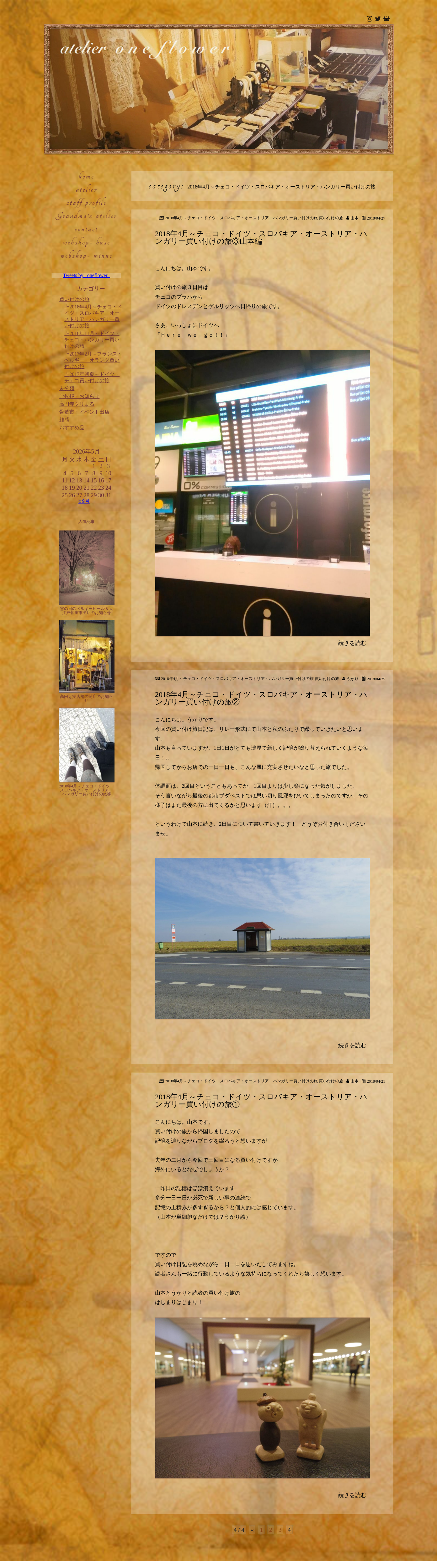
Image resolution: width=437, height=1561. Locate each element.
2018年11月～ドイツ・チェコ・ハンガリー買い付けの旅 (92, 340)
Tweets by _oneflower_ (86, 275)
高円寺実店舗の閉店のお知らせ (86, 698)
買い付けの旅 (74, 299)
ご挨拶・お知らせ (79, 396)
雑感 (64, 419)
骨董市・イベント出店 (84, 412)
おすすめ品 (71, 427)
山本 (354, 218)
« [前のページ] (252, 1529)
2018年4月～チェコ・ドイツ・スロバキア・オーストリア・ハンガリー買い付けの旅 (241, 218)
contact (86, 229)
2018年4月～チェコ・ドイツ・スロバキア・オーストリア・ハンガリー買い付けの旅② (261, 698)
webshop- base (86, 242)
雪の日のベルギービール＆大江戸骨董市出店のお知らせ (86, 610)
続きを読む (352, 643)
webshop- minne (86, 255)
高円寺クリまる (76, 404)
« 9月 (84, 501)
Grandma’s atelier (86, 215)
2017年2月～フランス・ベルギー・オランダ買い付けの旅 (93, 360)
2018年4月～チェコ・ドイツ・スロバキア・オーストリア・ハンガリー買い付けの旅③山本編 (261, 237)
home (86, 176)
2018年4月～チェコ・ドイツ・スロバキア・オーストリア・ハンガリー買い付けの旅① (261, 1100)
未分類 (66, 388)
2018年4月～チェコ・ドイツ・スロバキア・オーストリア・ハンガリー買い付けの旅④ (86, 790)
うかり (352, 679)
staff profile (87, 202)
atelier (86, 189)
